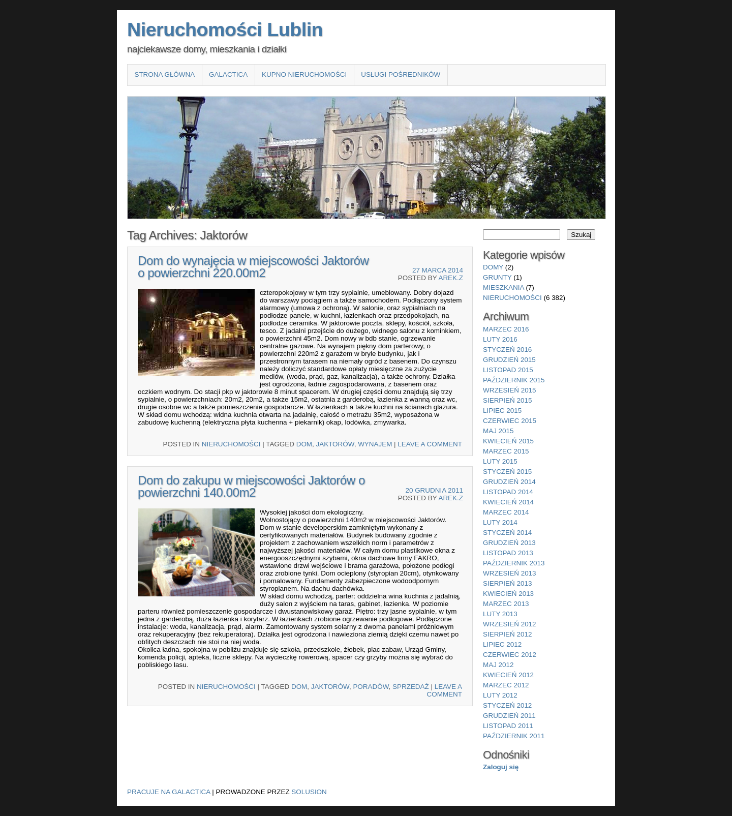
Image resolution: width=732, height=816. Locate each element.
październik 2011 (513, 736)
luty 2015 (500, 461)
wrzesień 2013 (509, 573)
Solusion (308, 792)
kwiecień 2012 (508, 675)
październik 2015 (513, 380)
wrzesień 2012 (509, 624)
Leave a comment (430, 444)
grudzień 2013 (509, 543)
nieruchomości (231, 444)
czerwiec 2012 (509, 654)
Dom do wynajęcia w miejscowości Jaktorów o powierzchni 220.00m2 (253, 267)
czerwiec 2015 (509, 421)
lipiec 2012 (502, 644)
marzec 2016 (506, 329)
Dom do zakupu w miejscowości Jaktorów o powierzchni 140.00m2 (251, 486)
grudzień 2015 (509, 360)
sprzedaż (410, 686)
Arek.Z (450, 278)
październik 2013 (513, 563)
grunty (497, 277)
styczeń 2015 (507, 471)
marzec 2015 (506, 451)
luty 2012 (500, 695)
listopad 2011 (508, 726)
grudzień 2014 (509, 482)
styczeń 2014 (507, 532)
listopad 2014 (508, 492)
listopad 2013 (508, 553)
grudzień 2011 (509, 715)
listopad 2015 (508, 370)
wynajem (375, 444)
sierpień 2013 (507, 583)
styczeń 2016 (507, 349)
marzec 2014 (506, 512)
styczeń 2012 (507, 705)
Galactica (228, 74)
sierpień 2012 (507, 634)
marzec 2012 (506, 685)
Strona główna (164, 74)
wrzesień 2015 (509, 390)
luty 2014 (500, 522)
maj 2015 (498, 431)
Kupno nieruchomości (304, 74)
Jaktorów (335, 444)
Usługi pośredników (400, 74)
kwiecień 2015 (508, 441)
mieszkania (503, 287)
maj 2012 (498, 665)
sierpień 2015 (507, 400)
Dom (304, 444)
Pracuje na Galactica (168, 792)
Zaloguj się (500, 767)
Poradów (370, 686)
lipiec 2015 (502, 410)
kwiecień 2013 (508, 593)
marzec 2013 (506, 604)
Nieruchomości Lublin (225, 29)
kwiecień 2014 (508, 502)
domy (493, 267)
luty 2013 (500, 614)
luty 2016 (500, 339)
